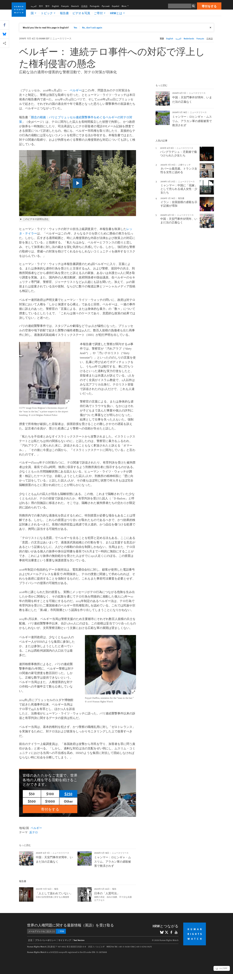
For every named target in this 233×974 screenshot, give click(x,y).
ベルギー (76, 90)
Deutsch (75, 5)
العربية (33, 5)
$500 (32, 801)
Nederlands (189, 38)
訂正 (30, 940)
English (55, 5)
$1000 (50, 801)
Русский (105, 5)
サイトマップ (64, 940)
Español (115, 5)
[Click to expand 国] (34, 13)
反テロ (33, 832)
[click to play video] (77, 183)
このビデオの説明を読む (36, 219)
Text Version (78, 940)
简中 (41, 5)
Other (68, 801)
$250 (68, 793)
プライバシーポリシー (45, 940)
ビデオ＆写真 (81, 13)
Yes (75, 27)
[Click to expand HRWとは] (118, 13)
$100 (50, 793)
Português (94, 5)
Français (65, 5)
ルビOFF (223, 968)
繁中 (47, 5)
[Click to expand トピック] (48, 13)
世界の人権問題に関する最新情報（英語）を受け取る (70, 924)
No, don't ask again (92, 27)
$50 (32, 793)
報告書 (64, 13)
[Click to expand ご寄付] (100, 13)
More (126, 5)
